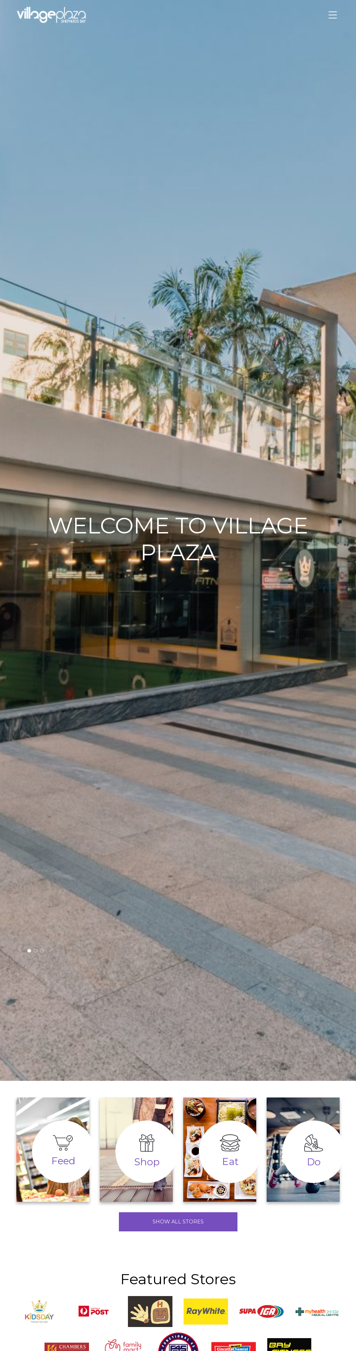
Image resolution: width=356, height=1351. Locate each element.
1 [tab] (29, 950)
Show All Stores (178, 1222)
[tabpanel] (178, 540)
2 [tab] (35, 950)
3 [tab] (41, 950)
